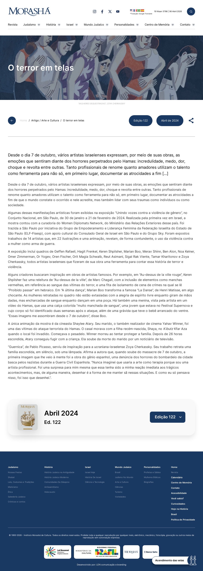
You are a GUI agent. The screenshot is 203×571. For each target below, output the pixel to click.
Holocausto (49, 492)
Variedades (120, 497)
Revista (12, 24)
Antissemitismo (51, 487)
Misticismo (13, 487)
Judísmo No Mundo (124, 477)
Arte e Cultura (121, 482)
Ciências (119, 487)
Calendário (177, 477)
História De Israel (93, 477)
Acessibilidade (179, 493)
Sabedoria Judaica (16, 497)
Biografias (148, 482)
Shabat (11, 477)
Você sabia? (177, 498)
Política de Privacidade (183, 519)
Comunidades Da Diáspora (56, 482)
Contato (187, 24)
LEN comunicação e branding (111, 564)
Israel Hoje (90, 472)
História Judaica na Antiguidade (59, 472)
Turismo (118, 492)
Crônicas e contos (16, 502)
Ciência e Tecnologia (94, 482)
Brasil (117, 472)
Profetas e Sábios (152, 472)
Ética (10, 492)
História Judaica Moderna (56, 477)
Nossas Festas (15, 472)
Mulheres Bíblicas (152, 477)
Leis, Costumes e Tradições (21, 482)
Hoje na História (179, 509)
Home (23, 120)
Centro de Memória (159, 24)
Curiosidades (178, 504)
